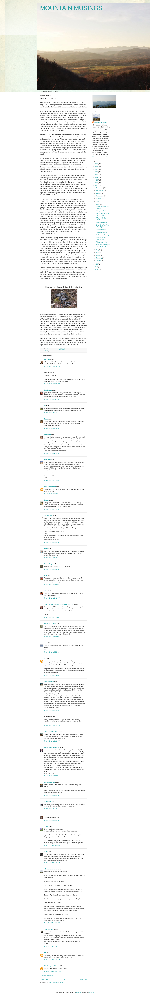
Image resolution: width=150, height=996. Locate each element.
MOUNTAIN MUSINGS (71, 8)
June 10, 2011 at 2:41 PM (52, 946)
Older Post (83, 979)
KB (45, 658)
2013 (96, 180)
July (97, 201)
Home (64, 979)
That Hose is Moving (102, 235)
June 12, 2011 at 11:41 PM (52, 971)
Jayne (46, 419)
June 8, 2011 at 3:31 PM (51, 412)
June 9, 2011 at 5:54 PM (51, 808)
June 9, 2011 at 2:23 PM (51, 776)
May (97, 250)
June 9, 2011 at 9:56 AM (51, 710)
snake (50, 351)
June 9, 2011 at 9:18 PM (51, 820)
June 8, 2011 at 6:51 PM (51, 509)
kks (45, 643)
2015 (96, 174)
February (99, 258)
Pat (45, 952)
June (98, 204)
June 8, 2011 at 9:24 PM (51, 569)
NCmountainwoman (50, 869)
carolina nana (48, 515)
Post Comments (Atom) (56, 982)
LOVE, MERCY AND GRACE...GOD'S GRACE (58, 604)
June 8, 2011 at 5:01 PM (51, 480)
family (46, 351)
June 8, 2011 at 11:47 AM (52, 366)
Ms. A (46, 591)
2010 (96, 264)
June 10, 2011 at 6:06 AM (52, 845)
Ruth (45, 575)
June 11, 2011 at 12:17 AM (52, 959)
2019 (96, 164)
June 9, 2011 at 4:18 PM (51, 795)
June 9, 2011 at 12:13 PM (52, 741)
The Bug (47, 359)
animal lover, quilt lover (52, 747)
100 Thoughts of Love (51, 966)
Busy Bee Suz (48, 929)
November (99, 190)
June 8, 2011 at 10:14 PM (52, 598)
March (98, 255)
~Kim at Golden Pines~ (51, 732)
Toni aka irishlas (49, 782)
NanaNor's (47, 434)
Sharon (46, 500)
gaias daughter (49, 681)
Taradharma (48, 390)
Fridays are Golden (102, 211)
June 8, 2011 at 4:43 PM (51, 428)
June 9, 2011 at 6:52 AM (51, 617)
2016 (96, 172)
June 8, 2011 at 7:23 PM (51, 557)
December (99, 188)
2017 (96, 169)
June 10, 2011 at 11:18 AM (52, 862)
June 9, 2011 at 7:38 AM (51, 636)
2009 (96, 267)
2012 (96, 182)
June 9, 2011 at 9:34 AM (51, 675)
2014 (96, 177)
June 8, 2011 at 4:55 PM (51, 453)
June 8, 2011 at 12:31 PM (52, 384)
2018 (96, 166)
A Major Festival (101, 229)
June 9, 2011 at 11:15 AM (52, 725)
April (97, 252)
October (99, 193)
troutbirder (47, 801)
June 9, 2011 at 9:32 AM (51, 652)
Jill (45, 405)
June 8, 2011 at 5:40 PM (51, 494)
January (99, 260)
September (100, 196)
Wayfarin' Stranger (50, 623)
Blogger (91, 992)
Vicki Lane (47, 815)
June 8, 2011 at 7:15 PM (51, 542)
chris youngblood (50, 486)
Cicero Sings (48, 564)
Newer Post (44, 979)
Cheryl (46, 826)
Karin (46, 548)
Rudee (46, 851)
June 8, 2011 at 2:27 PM (51, 399)
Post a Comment (47, 975)
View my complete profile (100, 157)
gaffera (78, 992)
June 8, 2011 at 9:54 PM (51, 584)
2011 (96, 185)
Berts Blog (47, 459)
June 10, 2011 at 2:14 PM (52, 923)
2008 (96, 269)
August (98, 198)
